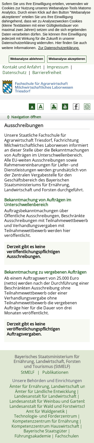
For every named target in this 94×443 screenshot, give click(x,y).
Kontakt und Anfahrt (22, 67)
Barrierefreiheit (46, 72)
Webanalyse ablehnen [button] (26, 59)
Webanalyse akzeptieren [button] (67, 59)
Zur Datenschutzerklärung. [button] (58, 48)
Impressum (57, 67)
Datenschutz (15, 72)
